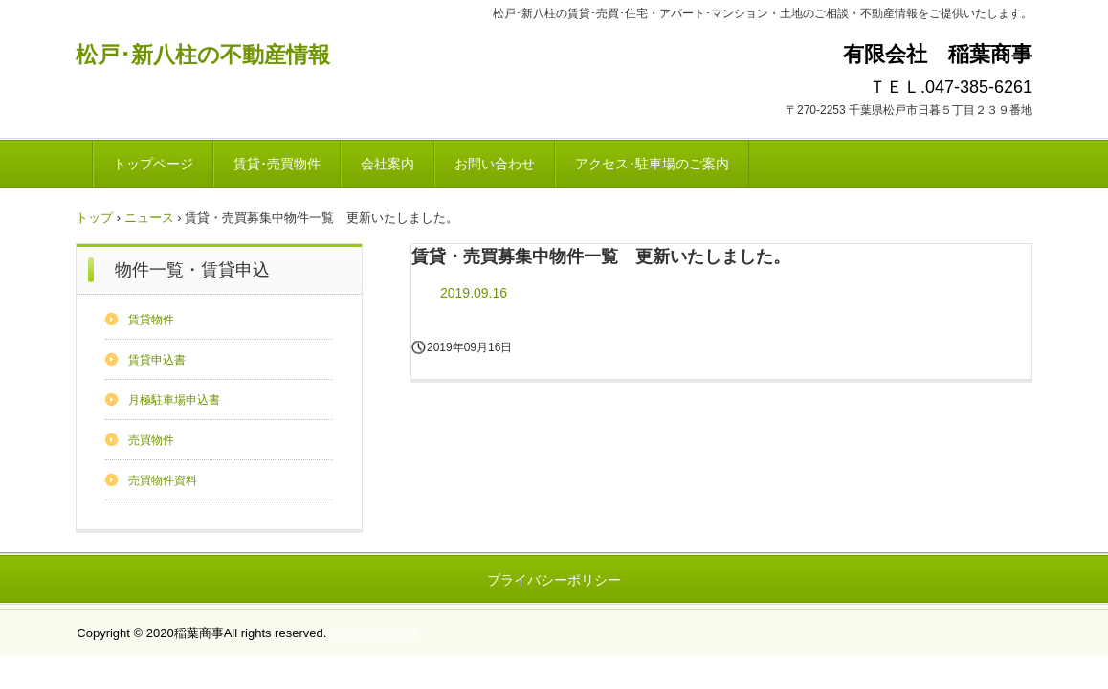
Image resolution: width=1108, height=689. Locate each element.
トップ (94, 218)
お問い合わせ (494, 163)
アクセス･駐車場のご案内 (652, 163)
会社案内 (387, 163)
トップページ (153, 163)
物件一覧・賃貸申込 (192, 269)
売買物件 (151, 440)
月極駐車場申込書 (174, 400)
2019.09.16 (473, 292)
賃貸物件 (151, 319)
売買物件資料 (162, 480)
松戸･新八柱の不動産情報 (203, 54)
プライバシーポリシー (554, 580)
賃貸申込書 (157, 360)
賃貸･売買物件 (277, 163)
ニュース (149, 218)
